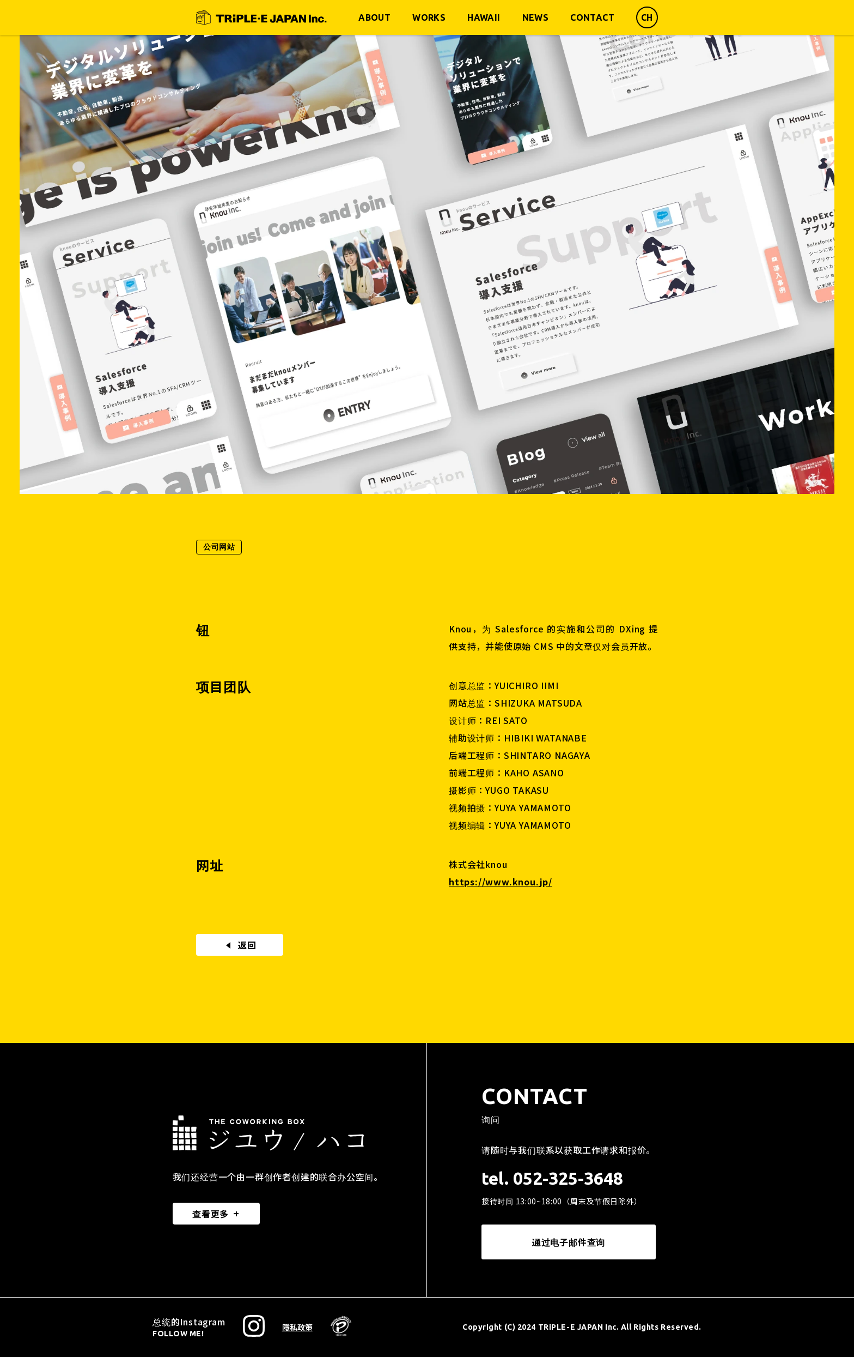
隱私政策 (297, 1327)
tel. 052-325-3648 (552, 1178)
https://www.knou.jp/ (500, 881)
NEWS (535, 17)
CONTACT (592, 17)
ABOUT (374, 17)
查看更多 (210, 1213)
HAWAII (483, 17)
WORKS (429, 17)
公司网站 (219, 546)
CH (647, 17)
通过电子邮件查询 (568, 1242)
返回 (240, 944)
